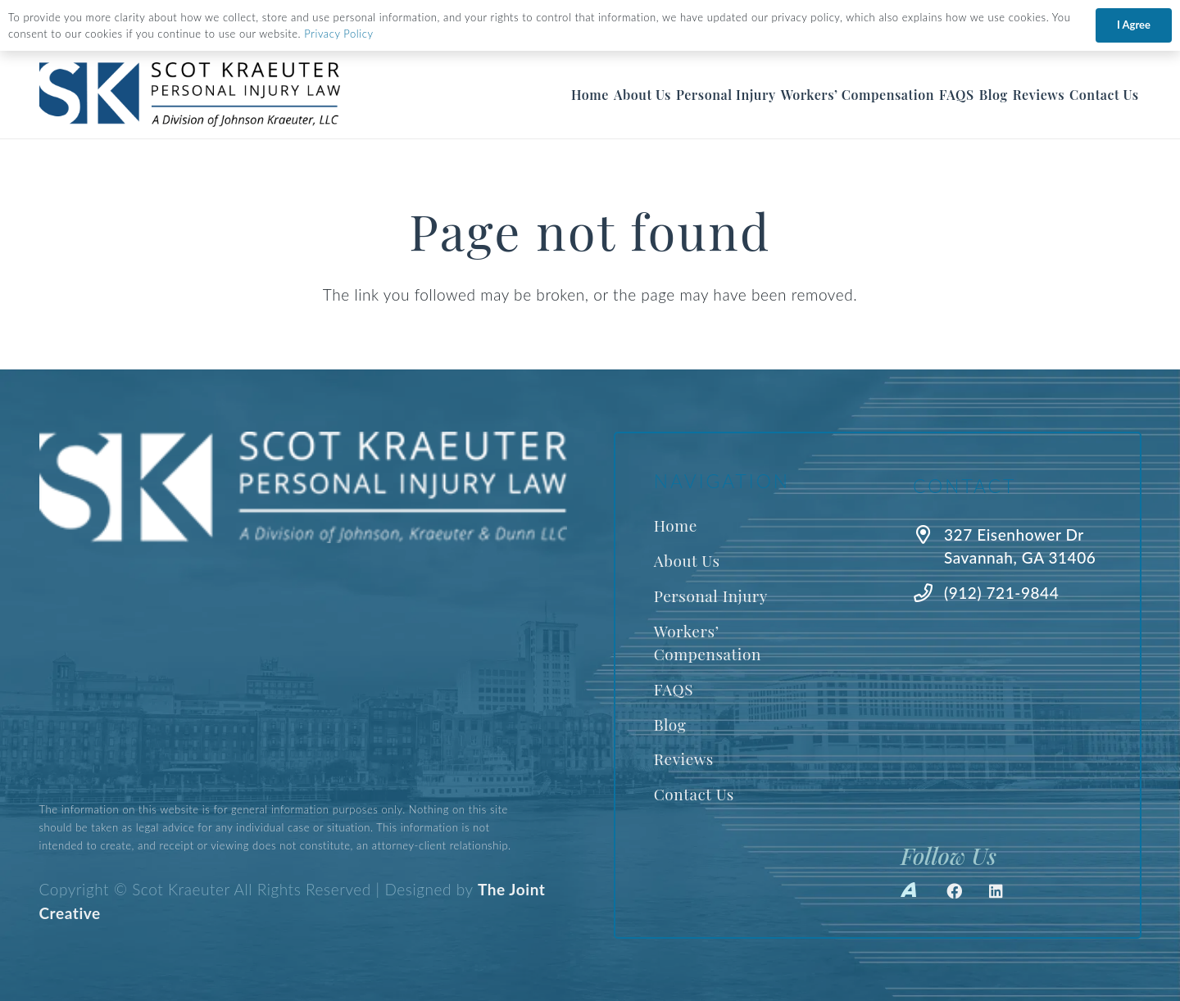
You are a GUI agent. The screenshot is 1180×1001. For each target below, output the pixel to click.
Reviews (684, 758)
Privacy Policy (338, 33)
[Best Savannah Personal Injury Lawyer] (189, 95)
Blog (670, 724)
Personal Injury (711, 595)
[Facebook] (954, 891)
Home (675, 525)
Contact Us (694, 793)
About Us (687, 560)
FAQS (673, 689)
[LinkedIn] (996, 891)
